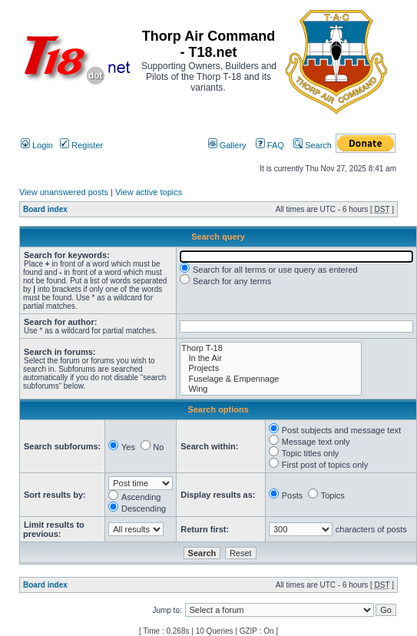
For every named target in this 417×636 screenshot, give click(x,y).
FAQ (270, 145)
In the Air (270, 358)
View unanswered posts (63, 192)
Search (312, 145)
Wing (270, 389)
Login (37, 145)
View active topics (148, 192)
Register (81, 145)
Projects (270, 368)
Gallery (227, 145)
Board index (45, 209)
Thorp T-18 (270, 348)
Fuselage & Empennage (270, 379)
